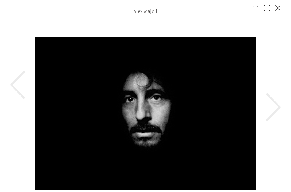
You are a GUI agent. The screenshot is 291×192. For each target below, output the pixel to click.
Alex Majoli (145, 11)
